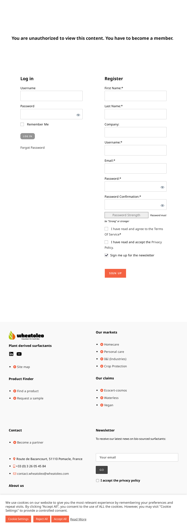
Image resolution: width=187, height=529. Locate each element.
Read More (78, 519)
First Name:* (114, 88)
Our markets (106, 332)
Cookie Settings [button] (18, 519)
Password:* (113, 178)
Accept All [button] (60, 519)
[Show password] (77, 114)
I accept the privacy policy (118, 480)
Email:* (110, 160)
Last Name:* (114, 106)
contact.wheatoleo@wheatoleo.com (43, 473)
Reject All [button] (42, 519)
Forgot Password (32, 147)
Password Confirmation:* (123, 196)
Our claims (105, 378)
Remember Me (34, 124)
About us (16, 485)
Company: (112, 124)
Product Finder (21, 379)
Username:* (113, 142)
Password (27, 106)
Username (28, 88)
